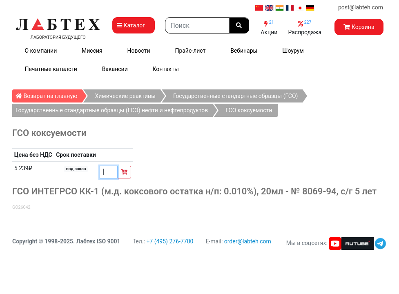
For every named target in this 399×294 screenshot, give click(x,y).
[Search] (197, 25)
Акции (269, 28)
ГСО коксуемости (248, 110)
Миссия (92, 50)
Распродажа (304, 28)
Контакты (166, 69)
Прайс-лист (190, 50)
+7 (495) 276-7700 (169, 241)
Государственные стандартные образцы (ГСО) (235, 96)
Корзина (358, 27)
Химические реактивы (125, 96)
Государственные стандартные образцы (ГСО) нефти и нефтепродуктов (112, 110)
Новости (138, 50)
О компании (41, 50)
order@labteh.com (247, 241)
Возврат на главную (49, 94)
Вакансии (115, 69)
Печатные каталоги (51, 69)
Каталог (133, 25)
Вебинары (243, 50)
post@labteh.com (360, 7)
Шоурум (292, 50)
